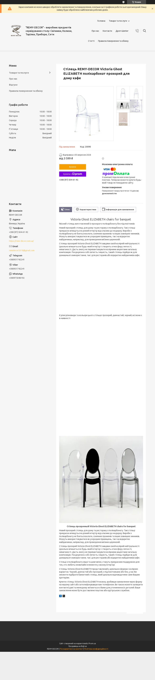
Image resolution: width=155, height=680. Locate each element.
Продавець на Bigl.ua (77, 646)
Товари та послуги (118, 21)
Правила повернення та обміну (113, 41)
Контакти (107, 31)
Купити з (72, 174)
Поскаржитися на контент (71, 649)
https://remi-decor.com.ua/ (21, 241)
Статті (91, 41)
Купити (72, 167)
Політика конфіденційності (96, 649)
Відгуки (13, 84)
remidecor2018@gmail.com (21, 250)
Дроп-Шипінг (122, 31)
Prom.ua (92, 643)
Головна (101, 21)
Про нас (95, 31)
